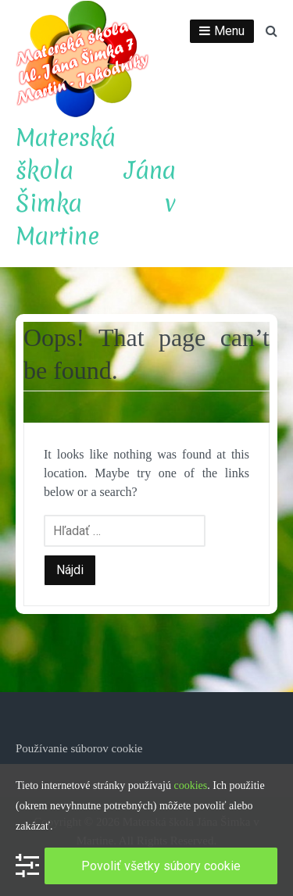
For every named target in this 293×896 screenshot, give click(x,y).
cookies (190, 785)
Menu (229, 30)
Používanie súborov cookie (79, 748)
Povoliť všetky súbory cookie (161, 866)
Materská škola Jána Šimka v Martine (96, 187)
